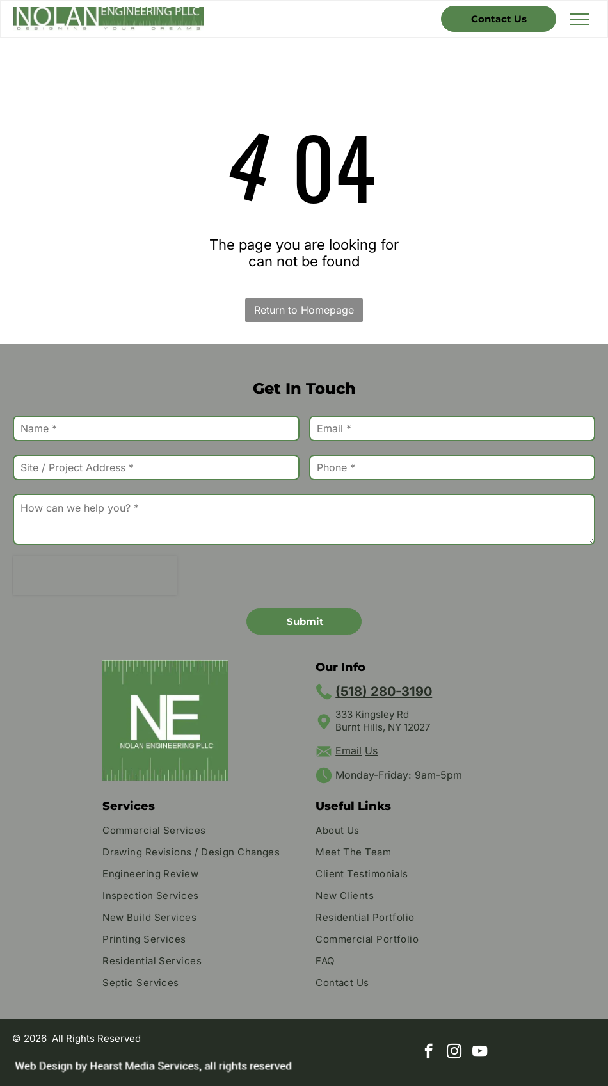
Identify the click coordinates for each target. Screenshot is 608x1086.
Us (371, 750)
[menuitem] (197, 832)
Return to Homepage (304, 310)
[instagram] (454, 1053)
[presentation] (95, 575)
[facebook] (428, 1053)
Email (348, 750)
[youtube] (479, 1053)
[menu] (579, 19)
